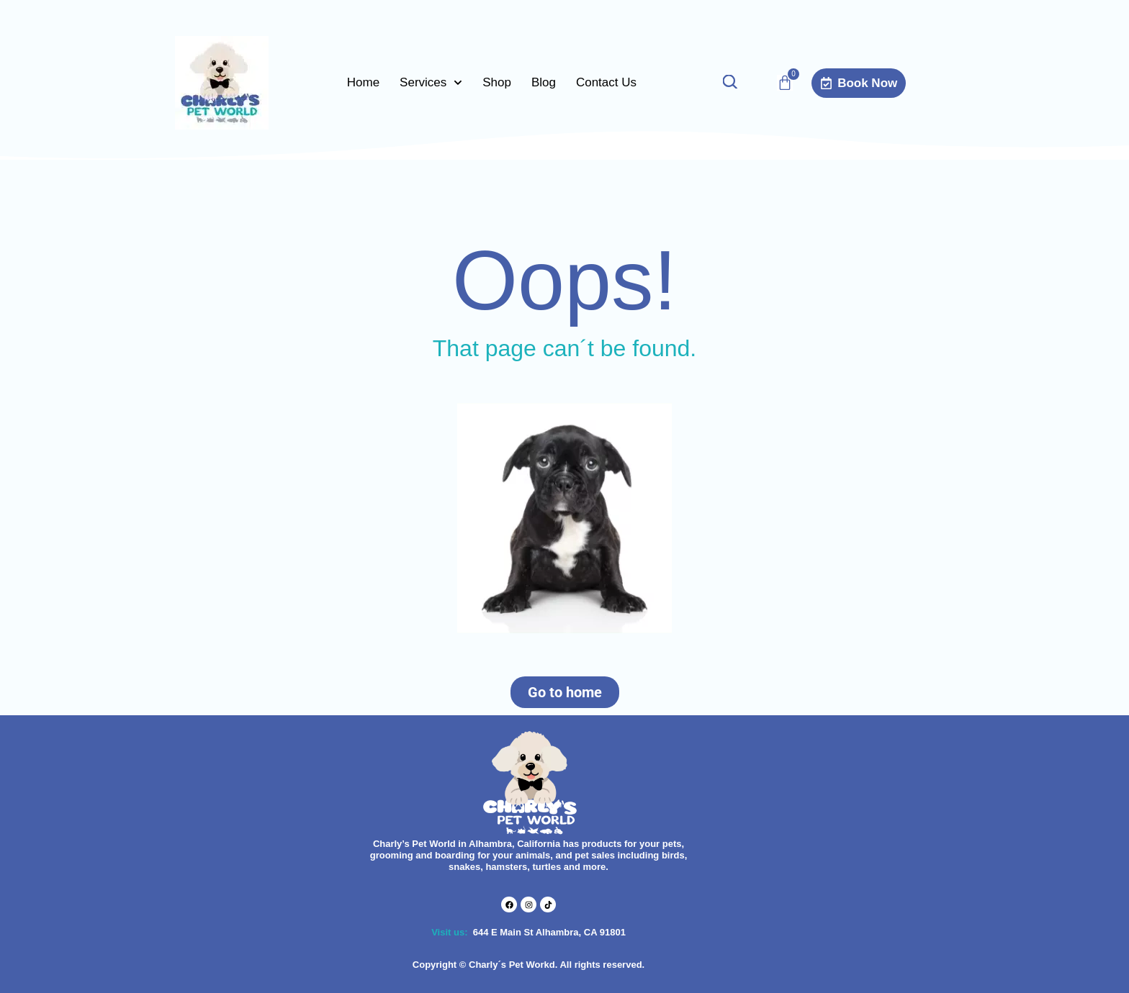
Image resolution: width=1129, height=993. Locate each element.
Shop (496, 82)
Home (363, 82)
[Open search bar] (729, 83)
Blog (543, 82)
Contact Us (606, 82)
